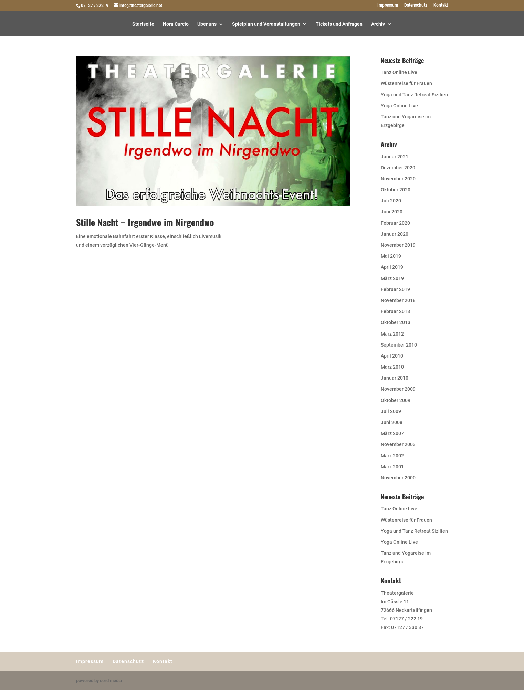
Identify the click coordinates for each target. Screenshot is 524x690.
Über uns (207, 24)
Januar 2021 (394, 156)
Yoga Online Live (399, 105)
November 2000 (398, 477)
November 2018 (398, 300)
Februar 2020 (395, 223)
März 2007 (392, 433)
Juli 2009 (391, 411)
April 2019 (392, 267)
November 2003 (398, 444)
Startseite (143, 24)
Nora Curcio (176, 24)
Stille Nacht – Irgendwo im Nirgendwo (145, 222)
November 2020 (398, 178)
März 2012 (392, 334)
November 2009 (398, 389)
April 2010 (392, 356)
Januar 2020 (394, 234)
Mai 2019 (391, 256)
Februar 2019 (395, 289)
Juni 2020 (391, 211)
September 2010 (399, 345)
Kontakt (440, 5)
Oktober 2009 (395, 400)
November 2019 (398, 245)
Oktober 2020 (395, 189)
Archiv (378, 24)
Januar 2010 (394, 378)
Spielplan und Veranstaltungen (266, 24)
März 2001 (392, 466)
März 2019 (392, 278)
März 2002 (392, 455)
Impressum (387, 5)
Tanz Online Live (399, 72)
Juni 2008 (391, 422)
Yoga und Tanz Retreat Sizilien (414, 94)
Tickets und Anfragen (339, 24)
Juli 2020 (391, 200)
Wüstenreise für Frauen (406, 83)
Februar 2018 (395, 311)
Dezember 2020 (398, 167)
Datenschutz (415, 5)
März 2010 (392, 367)
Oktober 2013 (395, 322)
